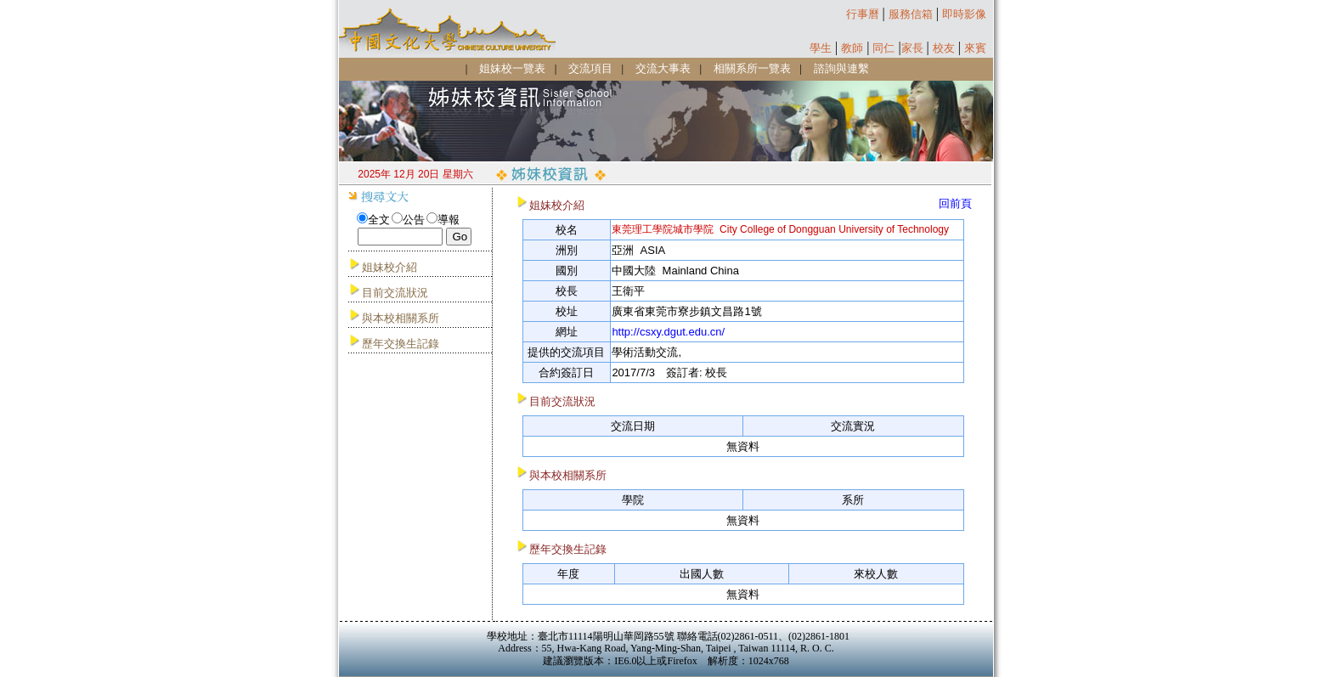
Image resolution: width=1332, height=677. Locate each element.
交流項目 (590, 68)
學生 (821, 48)
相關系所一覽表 (752, 68)
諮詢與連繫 (841, 68)
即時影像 (964, 14)
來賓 (975, 48)
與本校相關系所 (400, 318)
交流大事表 (663, 68)
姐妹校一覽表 (512, 68)
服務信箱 (911, 14)
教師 (852, 48)
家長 (912, 48)
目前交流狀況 (395, 292)
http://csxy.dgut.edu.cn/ (668, 331)
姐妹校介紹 (389, 267)
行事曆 (862, 14)
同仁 (883, 48)
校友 (944, 48)
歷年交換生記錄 (400, 343)
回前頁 (955, 203)
